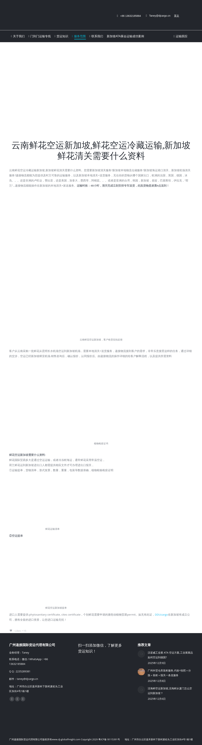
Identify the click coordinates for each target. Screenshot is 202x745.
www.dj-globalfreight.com (66, 739)
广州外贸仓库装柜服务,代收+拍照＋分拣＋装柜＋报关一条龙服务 (169, 673)
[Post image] (141, 654)
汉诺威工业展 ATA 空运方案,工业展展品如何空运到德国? (170, 655)
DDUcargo (161, 614)
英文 (176, 15)
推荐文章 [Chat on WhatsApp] (144, 645)
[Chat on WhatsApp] (105, 718)
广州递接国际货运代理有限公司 (25, 739)
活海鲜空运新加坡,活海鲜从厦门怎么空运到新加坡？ (170, 691)
